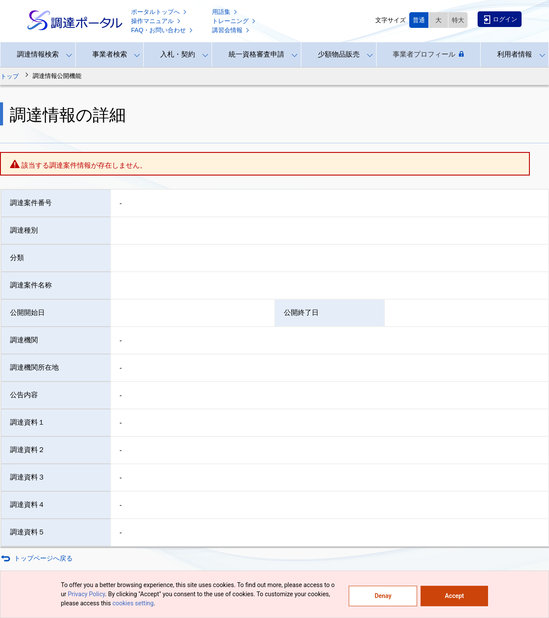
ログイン (500, 19)
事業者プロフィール (428, 54)
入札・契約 (177, 54)
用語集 (225, 11)
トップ (9, 76)
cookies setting (133, 603)
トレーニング (234, 20)
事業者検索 (109, 54)
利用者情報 (514, 54)
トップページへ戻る (43, 558)
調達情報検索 (38, 54)
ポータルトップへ (159, 11)
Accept (454, 595)
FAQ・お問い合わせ (162, 30)
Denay (382, 595)
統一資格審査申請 (256, 54)
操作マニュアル (156, 20)
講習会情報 (231, 30)
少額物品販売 (339, 54)
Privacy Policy (86, 594)
